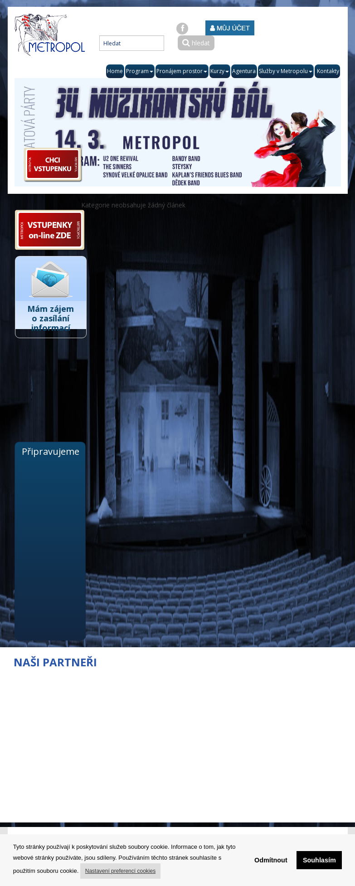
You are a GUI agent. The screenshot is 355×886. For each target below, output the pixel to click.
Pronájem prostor (181, 71)
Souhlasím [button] (319, 860)
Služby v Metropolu (285, 71)
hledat (196, 43)
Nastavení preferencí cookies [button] (120, 871)
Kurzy (219, 71)
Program (139, 71)
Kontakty (328, 71)
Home (115, 71)
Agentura (244, 71)
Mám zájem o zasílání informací (55, 318)
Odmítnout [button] (270, 860)
